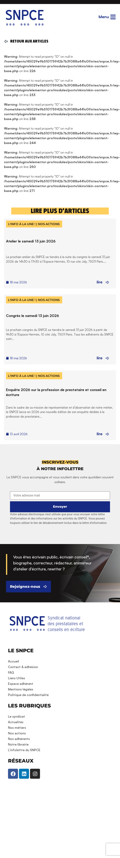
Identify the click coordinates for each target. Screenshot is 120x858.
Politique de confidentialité (28, 695)
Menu (103, 16)
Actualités (15, 722)
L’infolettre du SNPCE (24, 750)
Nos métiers (17, 728)
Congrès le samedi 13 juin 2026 (32, 315)
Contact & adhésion (23, 667)
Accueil (13, 661)
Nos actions (17, 733)
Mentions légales (20, 689)
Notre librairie (18, 744)
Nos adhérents (19, 739)
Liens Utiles (16, 678)
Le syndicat (16, 716)
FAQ (11, 672)
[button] (60, 462)
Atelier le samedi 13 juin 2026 (31, 241)
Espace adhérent (20, 684)
